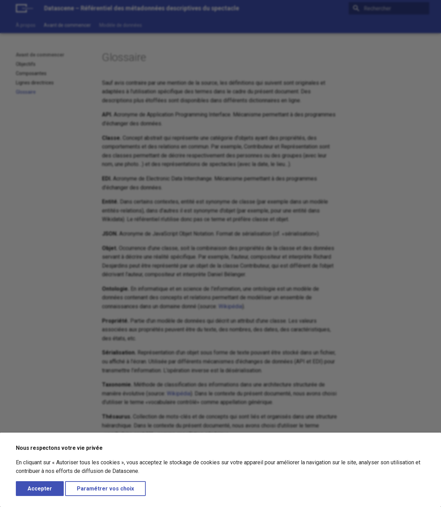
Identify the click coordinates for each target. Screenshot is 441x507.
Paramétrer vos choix (105, 488)
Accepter (40, 488)
